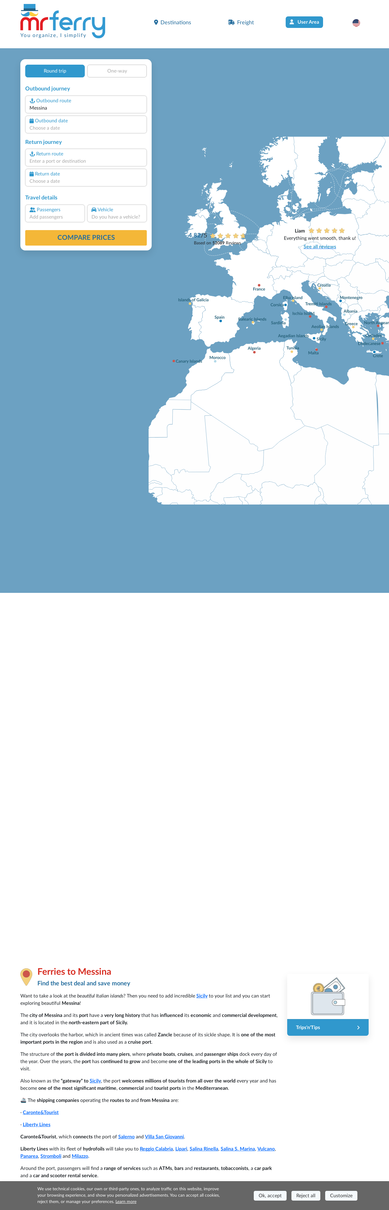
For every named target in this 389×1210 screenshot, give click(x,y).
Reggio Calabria (156, 1149)
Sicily (202, 996)
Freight (241, 22)
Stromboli (50, 1156)
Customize (341, 1195)
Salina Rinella (204, 1149)
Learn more (125, 1202)
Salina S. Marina (238, 1149)
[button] (359, 22)
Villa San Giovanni (164, 1136)
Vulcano (266, 1149)
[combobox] (86, 108)
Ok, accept (270, 1195)
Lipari (181, 1149)
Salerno (126, 1136)
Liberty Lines (36, 1124)
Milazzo (80, 1156)
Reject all (305, 1195)
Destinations (172, 22)
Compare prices (86, 237)
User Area (304, 22)
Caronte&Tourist (41, 1112)
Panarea (29, 1156)
